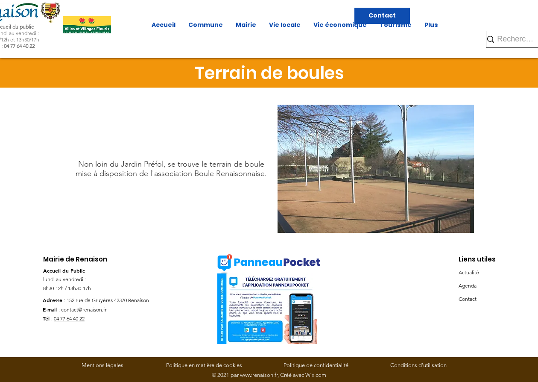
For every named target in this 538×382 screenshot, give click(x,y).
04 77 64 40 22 (69, 318)
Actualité (469, 272)
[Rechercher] (516, 39)
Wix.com (315, 375)
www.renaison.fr (259, 375)
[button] (376, 169)
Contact (468, 299)
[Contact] (382, 16)
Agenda (468, 285)
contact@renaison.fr (84, 309)
